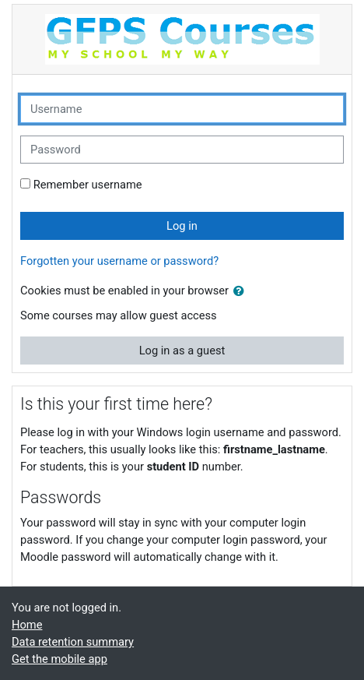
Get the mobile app (59, 659)
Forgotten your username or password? (119, 261)
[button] (242, 291)
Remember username (87, 185)
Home (27, 625)
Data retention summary (73, 642)
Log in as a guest (182, 351)
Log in (182, 226)
